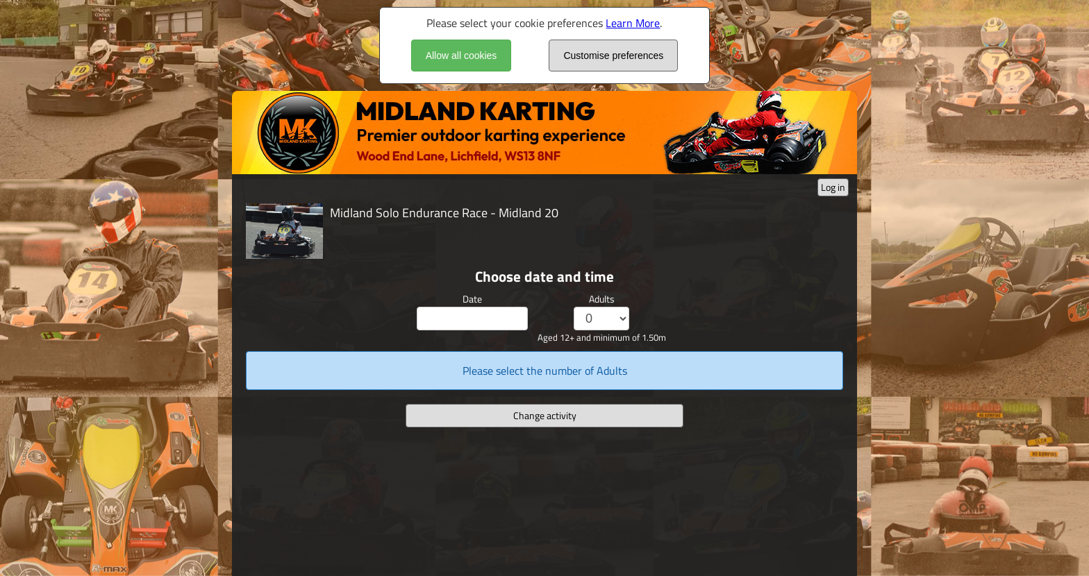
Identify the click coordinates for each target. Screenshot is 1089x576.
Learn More (633, 23)
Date (472, 298)
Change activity (544, 415)
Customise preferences (613, 55)
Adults (602, 298)
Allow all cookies (461, 55)
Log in (833, 187)
